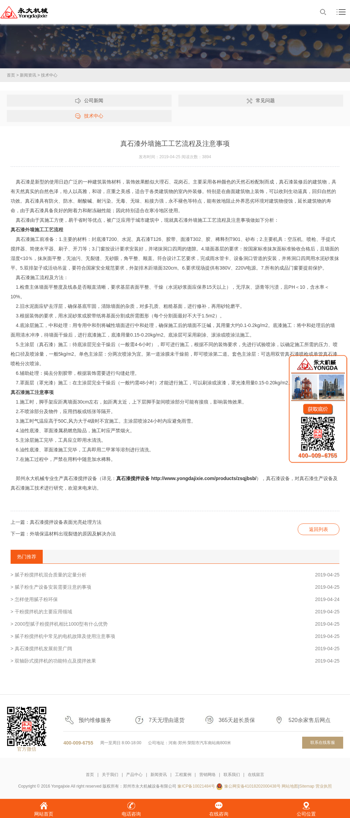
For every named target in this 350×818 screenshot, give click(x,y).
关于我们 (110, 774)
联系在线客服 (322, 742)
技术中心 (49, 75)
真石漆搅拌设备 (133, 478)
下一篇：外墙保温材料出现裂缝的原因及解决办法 (63, 533)
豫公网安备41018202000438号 (252, 786)
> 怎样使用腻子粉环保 (175, 599)
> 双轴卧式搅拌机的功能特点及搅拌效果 (175, 661)
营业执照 (323, 786)
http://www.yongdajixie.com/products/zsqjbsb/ (203, 478)
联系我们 (232, 774)
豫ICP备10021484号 (196, 786)
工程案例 (183, 774)
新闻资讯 (28, 75)
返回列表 (318, 529)
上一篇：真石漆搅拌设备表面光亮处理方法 (56, 522)
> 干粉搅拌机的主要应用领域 (175, 611)
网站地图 (290, 786)
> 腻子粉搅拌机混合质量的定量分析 (175, 575)
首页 (11, 75)
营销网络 (207, 774)
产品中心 (134, 774)
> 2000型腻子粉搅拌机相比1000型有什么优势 (175, 624)
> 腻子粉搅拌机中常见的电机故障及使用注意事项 (175, 636)
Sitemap (306, 786)
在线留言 (256, 774)
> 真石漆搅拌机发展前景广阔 (175, 648)
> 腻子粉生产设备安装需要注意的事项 (175, 587)
